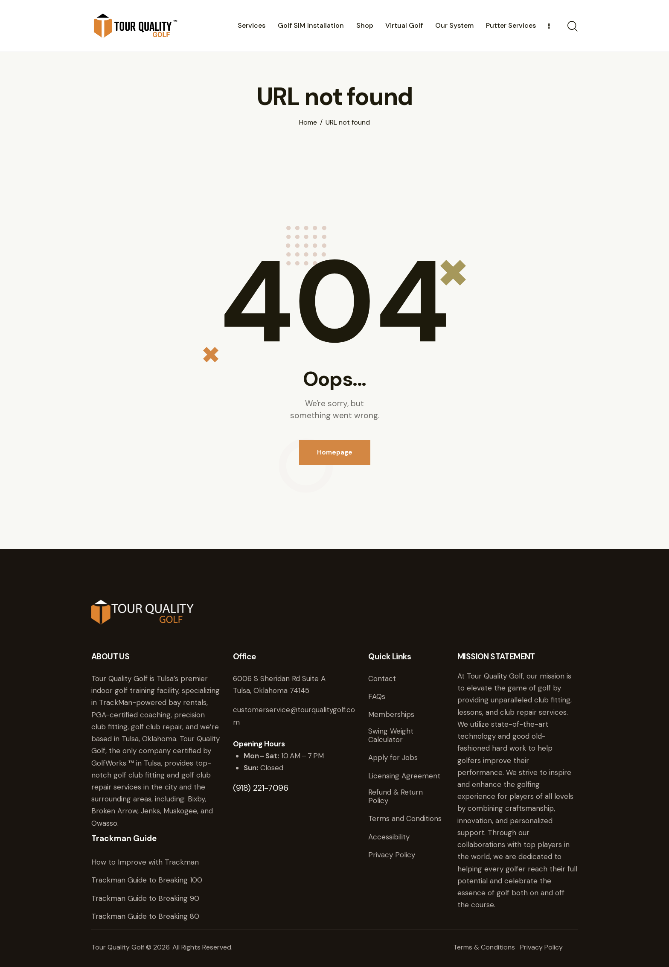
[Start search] (573, 27)
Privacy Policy (541, 947)
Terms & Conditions (484, 947)
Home (308, 122)
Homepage (334, 452)
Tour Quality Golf (117, 947)
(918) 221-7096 (260, 787)
